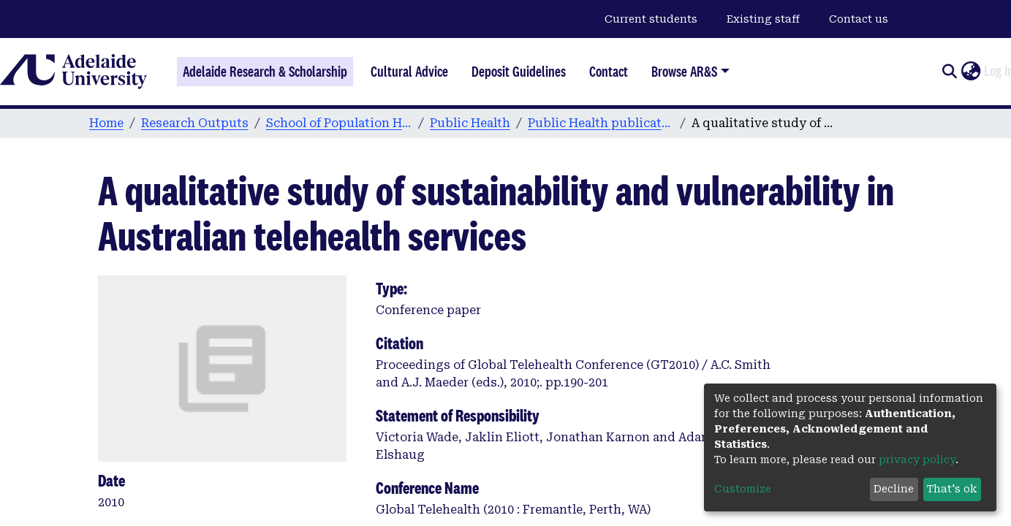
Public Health (470, 123)
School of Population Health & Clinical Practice (339, 123)
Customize (742, 489)
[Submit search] (949, 71)
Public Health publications (601, 123)
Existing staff (763, 19)
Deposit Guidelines (519, 71)
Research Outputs (195, 123)
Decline (894, 489)
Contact (608, 71)
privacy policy (917, 459)
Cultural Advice (409, 71)
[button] (970, 71)
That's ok (952, 489)
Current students (651, 19)
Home (106, 123)
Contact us (858, 19)
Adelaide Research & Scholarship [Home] (265, 71)
